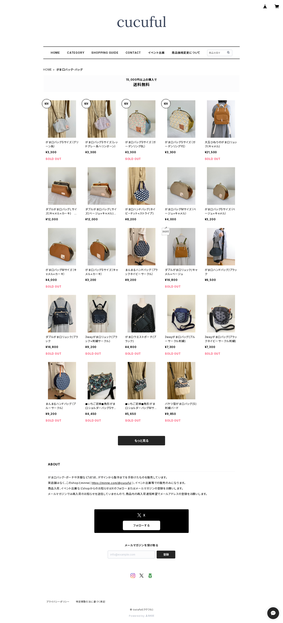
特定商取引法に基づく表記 (90, 601)
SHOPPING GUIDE (104, 52)
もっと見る (141, 441)
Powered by (141, 615)
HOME (55, 52)
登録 (166, 554)
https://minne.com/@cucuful (111, 483)
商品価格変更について (186, 52)
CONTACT (133, 52)
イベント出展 (156, 52)
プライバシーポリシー (58, 601)
